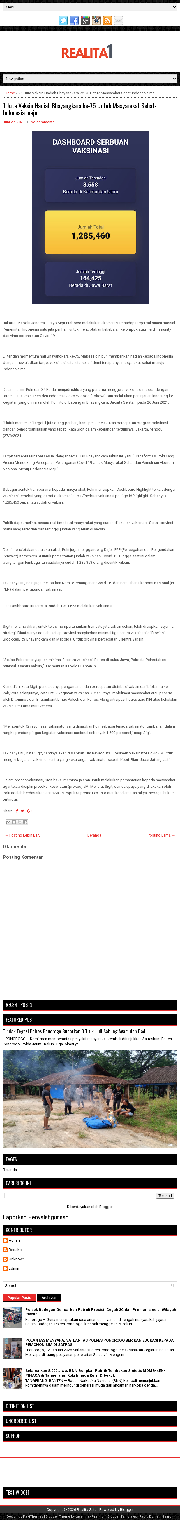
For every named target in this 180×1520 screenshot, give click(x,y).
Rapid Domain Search (156, 1517)
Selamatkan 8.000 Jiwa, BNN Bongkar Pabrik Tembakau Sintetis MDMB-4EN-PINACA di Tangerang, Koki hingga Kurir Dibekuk (95, 1372)
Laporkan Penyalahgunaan (35, 1217)
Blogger (105, 1207)
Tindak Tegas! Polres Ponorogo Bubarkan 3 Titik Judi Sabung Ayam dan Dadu (75, 1031)
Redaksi (15, 1249)
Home (10, 93)
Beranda (94, 835)
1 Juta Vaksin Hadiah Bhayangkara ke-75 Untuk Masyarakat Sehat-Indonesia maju (80, 109)
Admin (14, 1240)
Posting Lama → (161, 835)
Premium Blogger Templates (114, 1517)
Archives (49, 1298)
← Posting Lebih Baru (23, 835)
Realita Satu (87, 1509)
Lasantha (82, 1517)
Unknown (17, 1259)
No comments (42, 122)
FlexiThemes (33, 1517)
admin (14, 1268)
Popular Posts (19, 1298)
